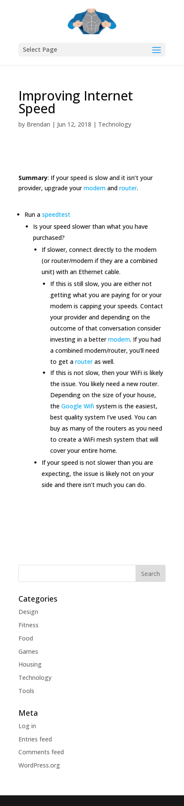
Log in (27, 726)
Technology (114, 124)
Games (28, 651)
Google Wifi (77, 406)
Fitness (28, 625)
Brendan (38, 124)
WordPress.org (39, 765)
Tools (26, 691)
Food (25, 638)
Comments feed (41, 752)
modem (95, 188)
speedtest (56, 214)
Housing (30, 664)
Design (28, 612)
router (128, 188)
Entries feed (35, 739)
